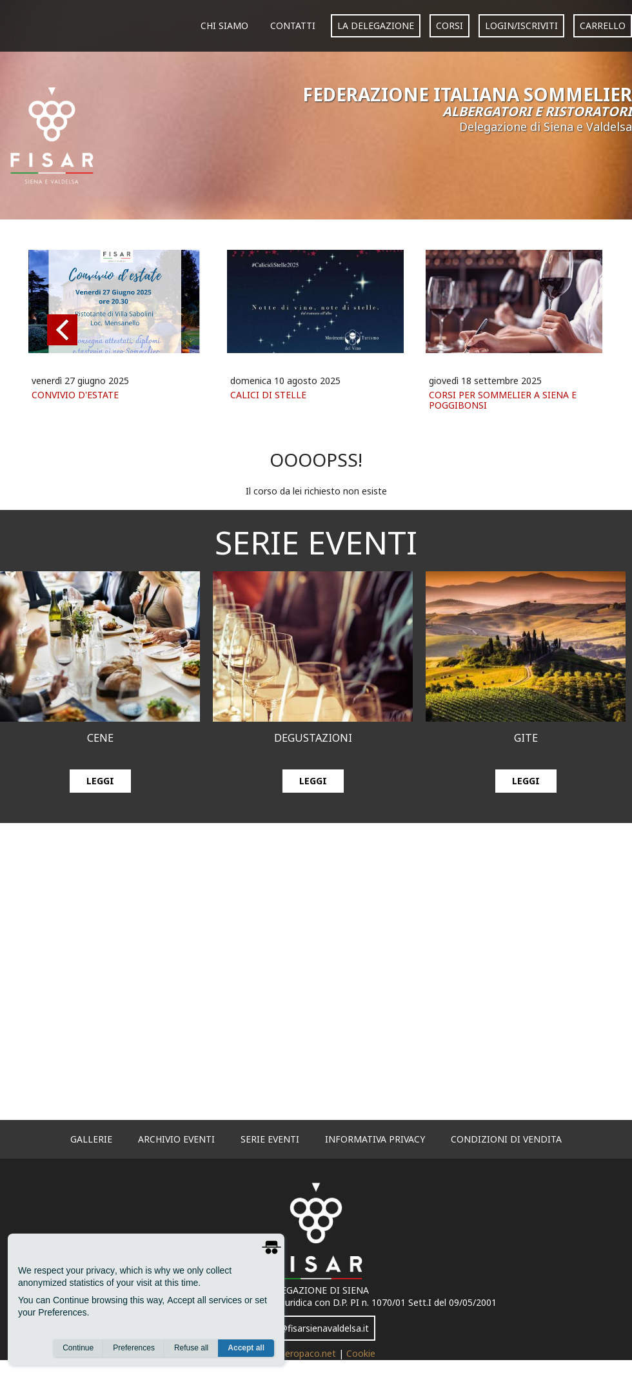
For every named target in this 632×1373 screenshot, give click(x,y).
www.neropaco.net (298, 1353)
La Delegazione (375, 25)
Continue (78, 1347)
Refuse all (191, 1347)
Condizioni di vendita (506, 1139)
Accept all (246, 1347)
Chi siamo (224, 25)
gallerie (91, 1139)
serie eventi (270, 1139)
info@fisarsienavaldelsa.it (316, 1328)
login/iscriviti (521, 25)
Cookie (360, 1353)
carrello (603, 25)
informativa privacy (375, 1139)
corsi (449, 25)
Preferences (134, 1347)
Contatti (292, 25)
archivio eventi (176, 1139)
